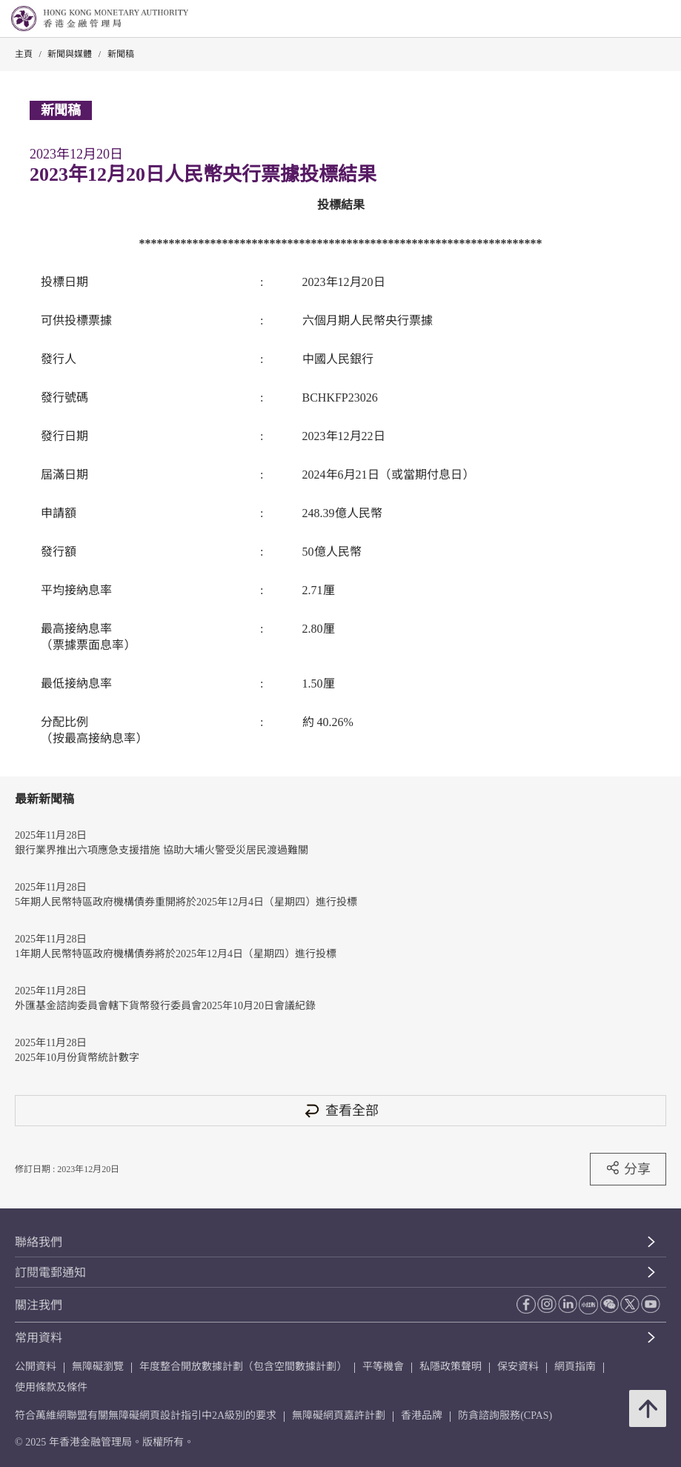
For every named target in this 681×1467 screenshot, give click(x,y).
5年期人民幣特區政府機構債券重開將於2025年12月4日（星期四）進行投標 (186, 902)
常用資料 (38, 1337)
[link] (632, 19)
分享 (628, 1168)
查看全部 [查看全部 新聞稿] (341, 1110)
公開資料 (35, 1366)
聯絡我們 (38, 1242)
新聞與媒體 (69, 54)
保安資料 (518, 1366)
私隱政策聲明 (450, 1366)
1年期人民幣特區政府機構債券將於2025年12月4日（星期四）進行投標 (175, 953)
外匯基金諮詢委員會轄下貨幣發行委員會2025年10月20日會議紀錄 (165, 1005)
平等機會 (383, 1366)
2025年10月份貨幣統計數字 (77, 1057)
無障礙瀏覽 (98, 1366)
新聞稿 (120, 54)
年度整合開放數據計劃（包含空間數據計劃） (243, 1366)
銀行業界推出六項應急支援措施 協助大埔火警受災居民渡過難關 (161, 850)
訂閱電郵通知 (50, 1272)
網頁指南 (575, 1366)
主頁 (24, 54)
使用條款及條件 (51, 1387)
